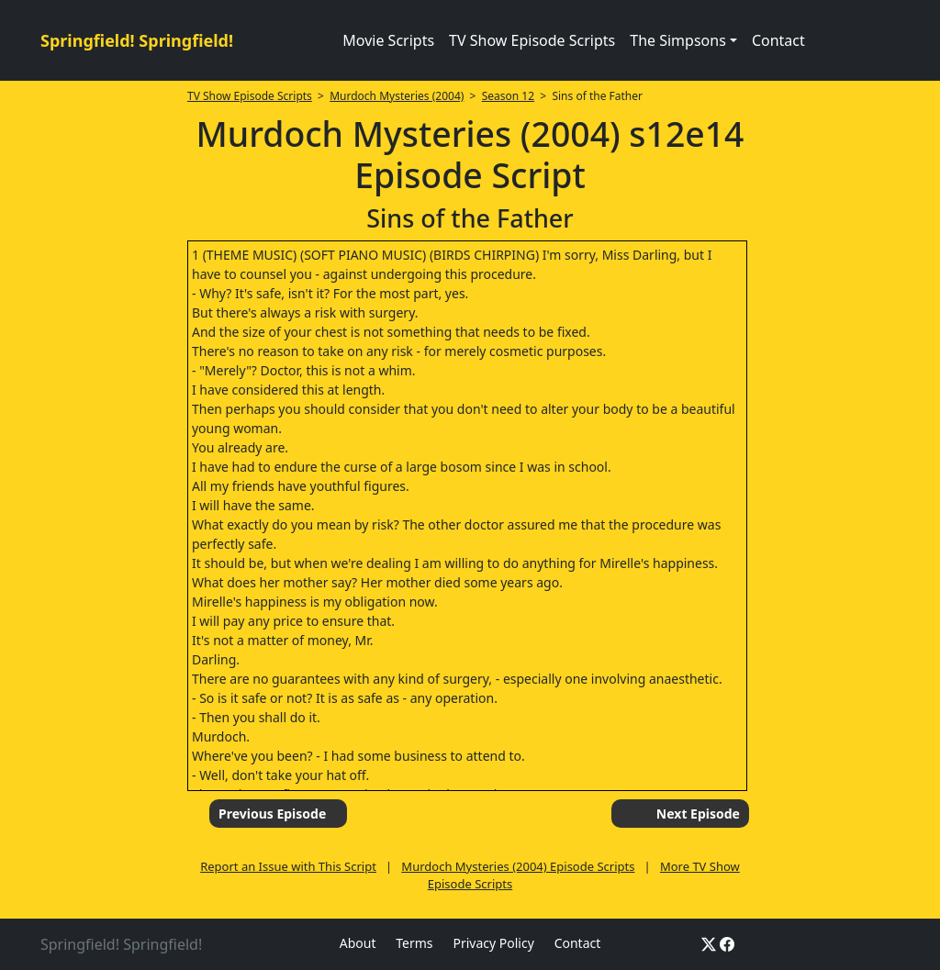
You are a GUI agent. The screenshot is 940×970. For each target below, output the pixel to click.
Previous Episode (272, 813)
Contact (778, 40)
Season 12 (508, 96)
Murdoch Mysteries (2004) (397, 96)
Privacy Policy (493, 943)
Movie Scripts (388, 40)
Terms (414, 943)
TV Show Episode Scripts (532, 40)
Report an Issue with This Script (288, 866)
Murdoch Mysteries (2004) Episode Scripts (517, 866)
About (358, 943)
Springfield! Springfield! (136, 40)
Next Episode (698, 813)
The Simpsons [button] (678, 40)
